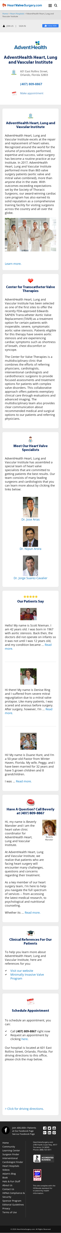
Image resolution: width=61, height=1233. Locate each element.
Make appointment (31, 93)
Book (5, 1177)
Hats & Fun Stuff (11, 1181)
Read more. (24, 781)
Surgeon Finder (10, 1154)
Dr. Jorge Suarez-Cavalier (30, 578)
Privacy (6, 1208)
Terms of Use (9, 1212)
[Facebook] (50, 25)
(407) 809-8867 (31, 84)
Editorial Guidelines (13, 1204)
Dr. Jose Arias (30, 519)
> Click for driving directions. (24, 1109)
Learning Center (11, 1150)
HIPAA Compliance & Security (13, 1194)
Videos (6, 1169)
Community (8, 1146)
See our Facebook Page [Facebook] (23, 1134)
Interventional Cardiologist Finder (12, 1160)
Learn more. (13, 264)
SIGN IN (22, 26)
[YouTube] (54, 1128)
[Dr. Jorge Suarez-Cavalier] (30, 565)
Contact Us (8, 1189)
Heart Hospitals (17, 13)
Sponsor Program (11, 1200)
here (24, 1039)
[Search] (55, 6)
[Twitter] (49, 1128)
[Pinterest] (54, 1132)
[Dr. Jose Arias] (30, 507)
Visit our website (21, 971)
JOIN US (8, 26)
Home (5, 13)
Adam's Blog (9, 1173)
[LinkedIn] (49, 1132)
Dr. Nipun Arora (30, 549)
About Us (7, 1185)
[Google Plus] (44, 1132)
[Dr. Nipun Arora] (30, 536)
